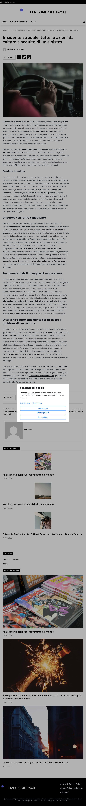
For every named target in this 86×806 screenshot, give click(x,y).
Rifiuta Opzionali (43, 413)
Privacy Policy (37, 403)
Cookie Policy (25, 403)
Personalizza (43, 408)
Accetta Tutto (43, 417)
